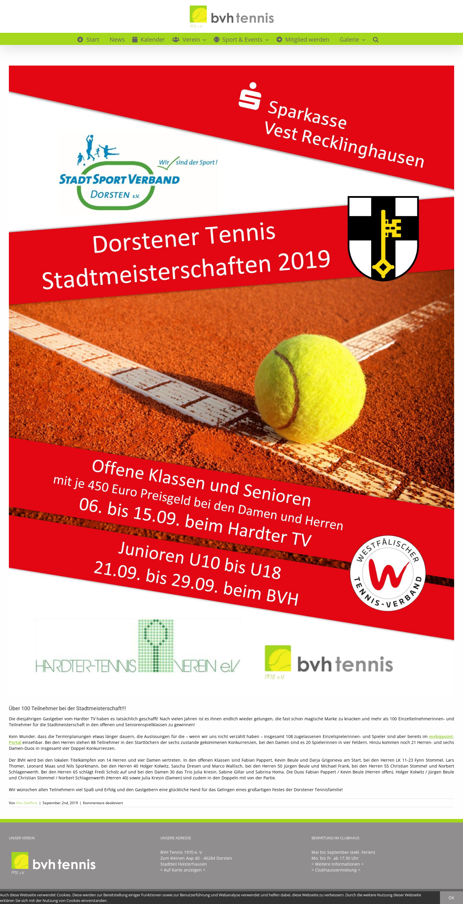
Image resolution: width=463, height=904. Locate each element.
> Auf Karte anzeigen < (182, 870)
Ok (451, 897)
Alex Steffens (27, 802)
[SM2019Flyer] (231, 380)
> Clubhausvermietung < (336, 870)
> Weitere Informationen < (337, 864)
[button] (376, 39)
